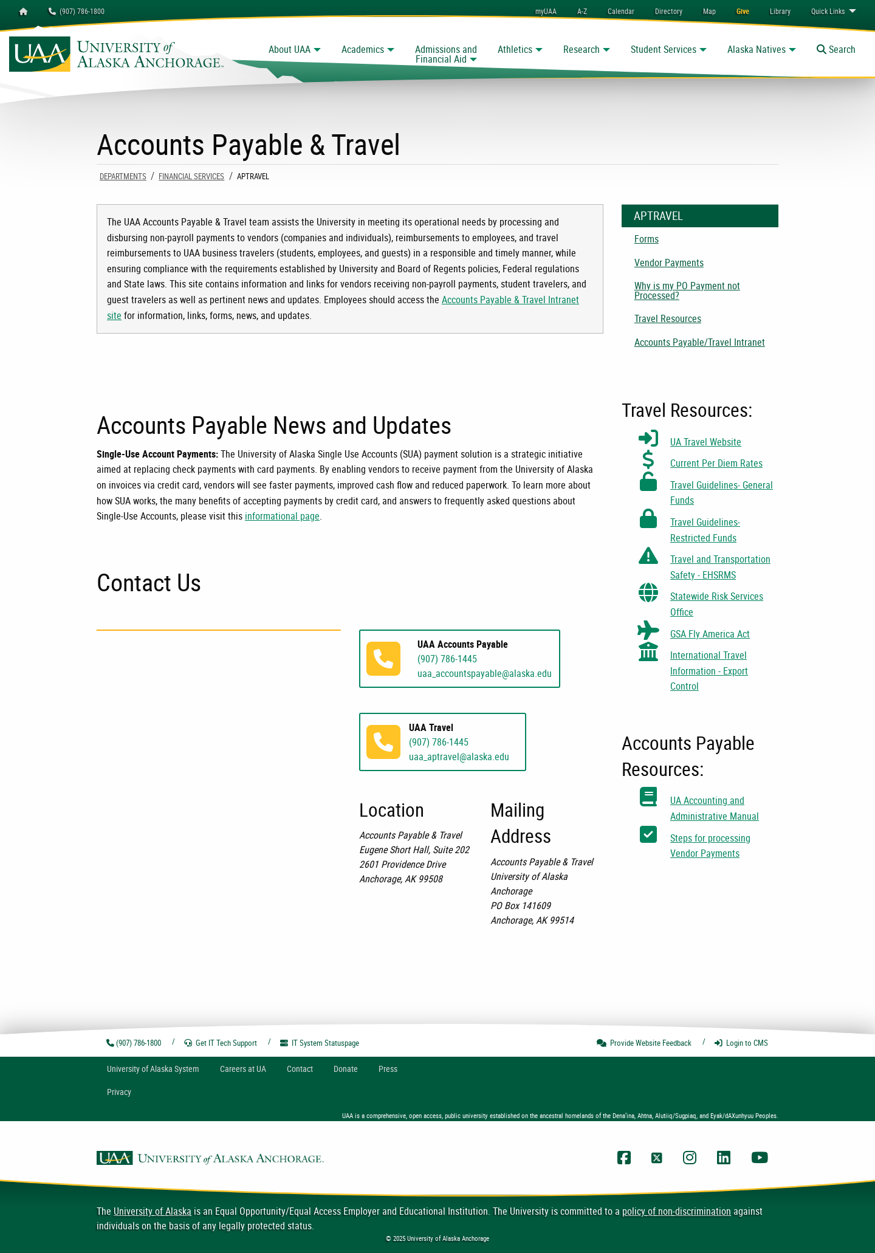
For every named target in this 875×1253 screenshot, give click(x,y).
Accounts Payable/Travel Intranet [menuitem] (699, 342)
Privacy (119, 1091)
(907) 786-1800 (77, 11)
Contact (300, 1068)
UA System (153, 1068)
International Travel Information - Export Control (709, 670)
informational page (282, 516)
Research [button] (581, 49)
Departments (123, 176)
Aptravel (658, 216)
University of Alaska (152, 1211)
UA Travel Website (705, 441)
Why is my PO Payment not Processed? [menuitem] (687, 290)
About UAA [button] (290, 49)
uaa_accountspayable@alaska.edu (484, 673)
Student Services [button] (663, 49)
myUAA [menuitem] (546, 11)
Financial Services (191, 176)
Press (388, 1068)
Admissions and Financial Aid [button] (446, 54)
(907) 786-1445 (447, 658)
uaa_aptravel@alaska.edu (459, 756)
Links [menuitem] (828, 11)
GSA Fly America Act (710, 633)
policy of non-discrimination (676, 1211)
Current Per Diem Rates (716, 463)
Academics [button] (362, 49)
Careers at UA (243, 1068)
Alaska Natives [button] (756, 49)
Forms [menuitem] (646, 238)
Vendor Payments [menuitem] (669, 262)
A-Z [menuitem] (582, 11)
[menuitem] (621, 11)
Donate (346, 1068)
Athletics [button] (515, 49)
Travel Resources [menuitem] (667, 318)
